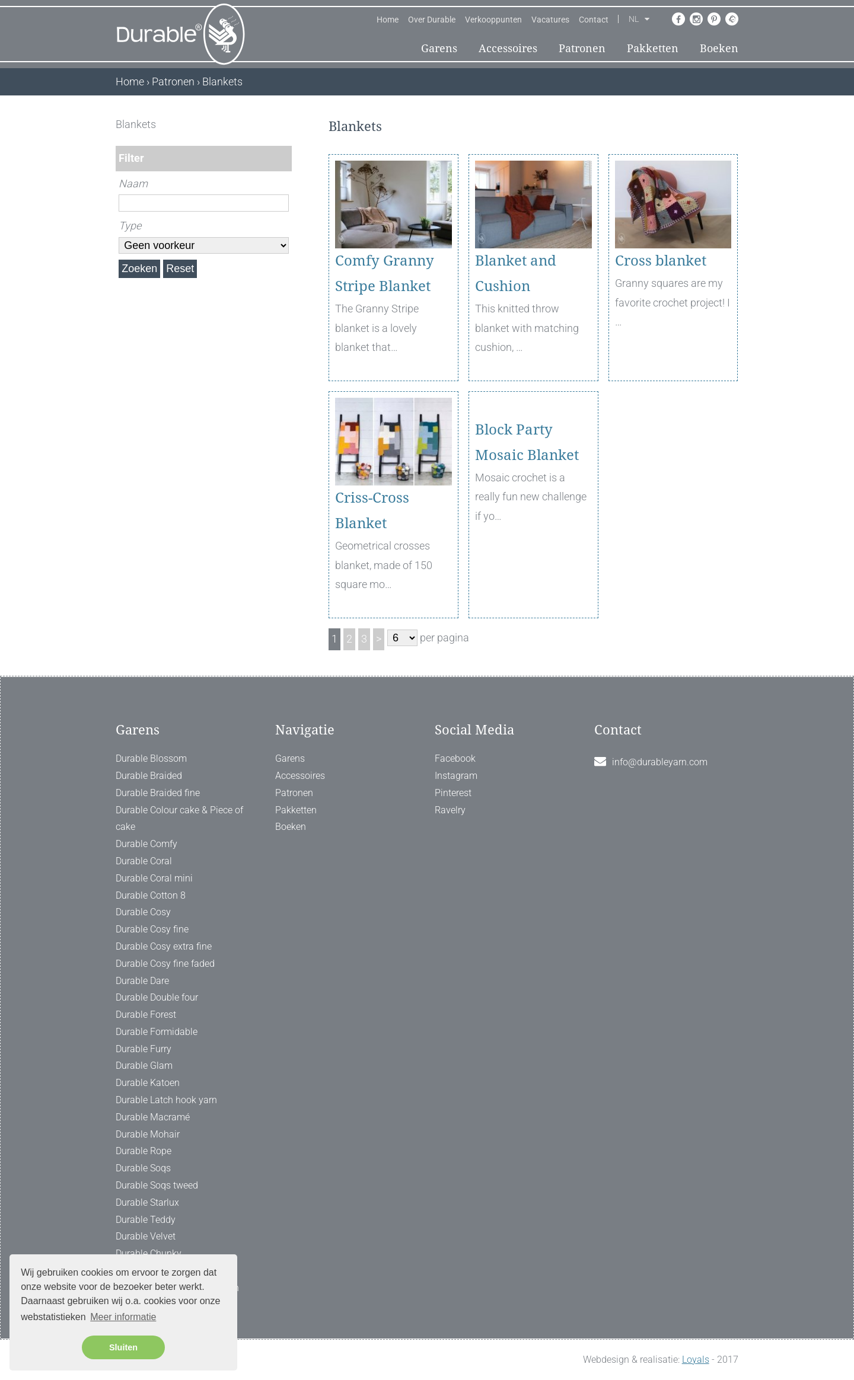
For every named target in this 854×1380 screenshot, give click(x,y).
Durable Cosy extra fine (164, 946)
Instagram (456, 775)
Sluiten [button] (123, 1347)
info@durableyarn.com (660, 762)
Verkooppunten (493, 19)
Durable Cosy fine (152, 929)
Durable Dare (142, 980)
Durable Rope (143, 1151)
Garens (439, 48)
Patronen (582, 48)
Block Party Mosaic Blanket (527, 511)
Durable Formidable (156, 1031)
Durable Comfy (146, 843)
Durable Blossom (151, 758)
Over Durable (431, 19)
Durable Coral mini (154, 878)
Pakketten (652, 48)
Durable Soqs (143, 1168)
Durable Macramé (153, 1117)
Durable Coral (144, 861)
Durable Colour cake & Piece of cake (179, 818)
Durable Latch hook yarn (166, 1100)
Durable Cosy (143, 912)
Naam (133, 183)
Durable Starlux (147, 1202)
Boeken (719, 48)
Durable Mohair (148, 1134)
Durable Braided (149, 775)
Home (388, 19)
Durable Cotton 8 (151, 895)
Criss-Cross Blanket (372, 511)
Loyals (695, 1359)
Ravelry (450, 810)
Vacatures (550, 19)
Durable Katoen (148, 1082)
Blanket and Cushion (515, 274)
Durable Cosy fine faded (165, 963)
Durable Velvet (146, 1236)
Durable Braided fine (158, 792)
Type (130, 225)
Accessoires (508, 48)
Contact (593, 19)
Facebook (455, 758)
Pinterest (453, 792)
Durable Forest (146, 1014)
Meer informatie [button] (123, 1317)
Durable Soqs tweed (157, 1185)
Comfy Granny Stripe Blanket (384, 274)
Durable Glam (144, 1065)
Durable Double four (157, 997)
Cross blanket (660, 261)
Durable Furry (143, 1049)
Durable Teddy (146, 1219)
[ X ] (284, 124)
